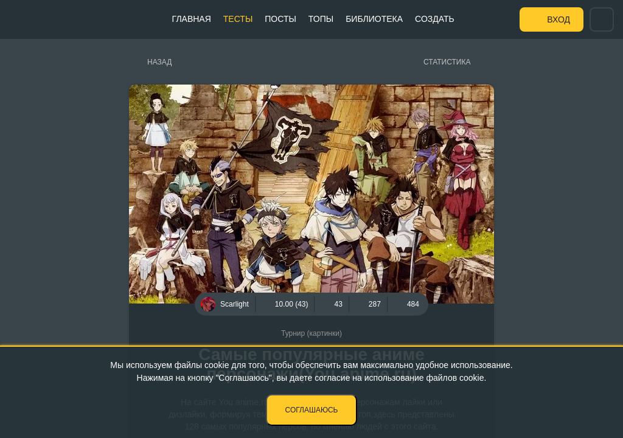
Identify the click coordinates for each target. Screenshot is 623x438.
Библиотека (374, 19)
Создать (434, 19)
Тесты (237, 19)
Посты (280, 19)
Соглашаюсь (311, 410)
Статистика (446, 62)
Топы (320, 19)
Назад (159, 62)
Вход (558, 19)
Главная (191, 19)
